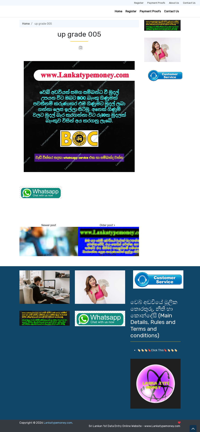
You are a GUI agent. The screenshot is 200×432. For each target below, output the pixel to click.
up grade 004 (107, 254)
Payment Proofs (156, 2)
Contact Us (189, 2)
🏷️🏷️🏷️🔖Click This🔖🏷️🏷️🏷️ (157, 350)
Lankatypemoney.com (58, 422)
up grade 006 (49, 254)
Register (139, 2)
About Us (174, 2)
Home (118, 11)
